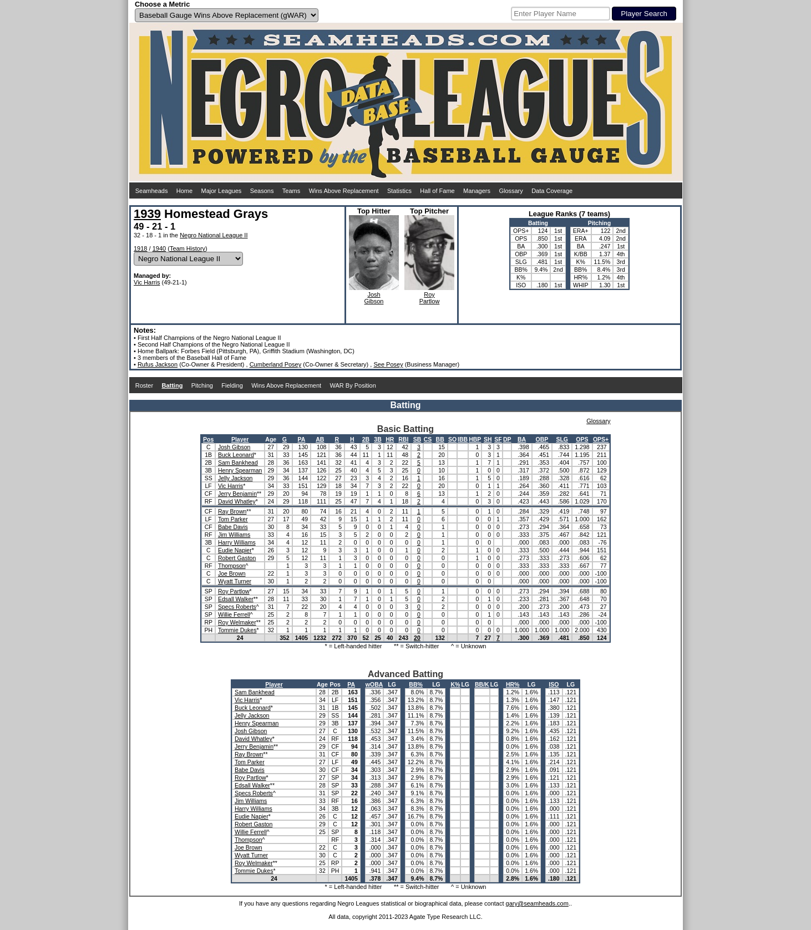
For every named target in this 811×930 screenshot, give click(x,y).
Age (270, 439)
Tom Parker (233, 519)
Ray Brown (232, 511)
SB (417, 439)
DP (507, 439)
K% (455, 684)
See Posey (388, 364)
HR (390, 439)
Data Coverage (551, 190)
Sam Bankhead (238, 462)
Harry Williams (237, 542)
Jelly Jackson (235, 478)
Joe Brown (232, 573)
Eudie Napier (235, 550)
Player (240, 439)
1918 (140, 248)
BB (440, 439)
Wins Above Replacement (344, 190)
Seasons (262, 190)
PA (301, 439)
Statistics (399, 190)
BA (522, 439)
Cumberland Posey (276, 364)
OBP (542, 439)
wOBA (374, 684)
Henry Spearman (240, 470)
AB (320, 439)
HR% (513, 684)
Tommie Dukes (237, 630)
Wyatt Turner (234, 581)
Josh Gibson (234, 447)
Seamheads (151, 190)
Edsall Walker (236, 599)
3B (377, 439)
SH (488, 439)
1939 (147, 214)
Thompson (232, 565)
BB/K (482, 684)
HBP (475, 439)
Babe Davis (233, 527)
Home (184, 190)
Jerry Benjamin (237, 493)
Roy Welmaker (237, 622)
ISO (554, 684)
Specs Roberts (237, 606)
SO (452, 439)
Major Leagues (221, 190)
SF (497, 439)
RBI (403, 439)
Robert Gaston (237, 558)
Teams (291, 190)
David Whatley (237, 501)
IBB (463, 439)
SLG (562, 439)
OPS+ (601, 439)
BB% (416, 684)
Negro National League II (213, 235)
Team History (187, 248)
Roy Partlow (234, 591)
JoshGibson (374, 297)
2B (365, 439)
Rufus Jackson (158, 364)
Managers (476, 190)
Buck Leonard (236, 454)
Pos (208, 439)
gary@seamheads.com (537, 903)
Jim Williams (234, 534)
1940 (159, 248)
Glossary (511, 190)
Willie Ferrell (234, 614)
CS (428, 439)
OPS (582, 439)
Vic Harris (147, 282)
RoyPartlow (429, 297)
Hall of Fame (437, 190)
